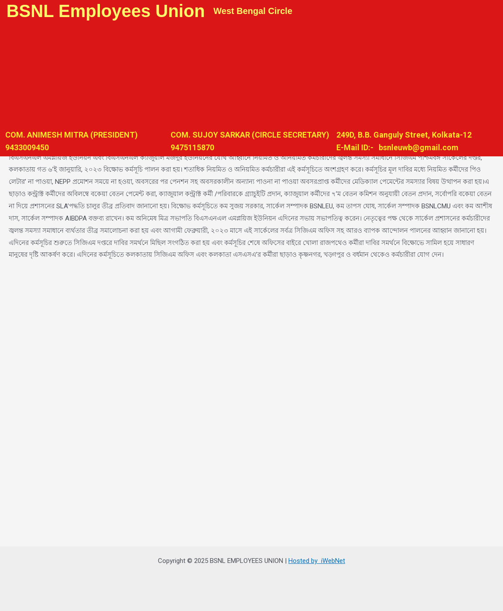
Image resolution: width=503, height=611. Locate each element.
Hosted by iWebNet (316, 561)
